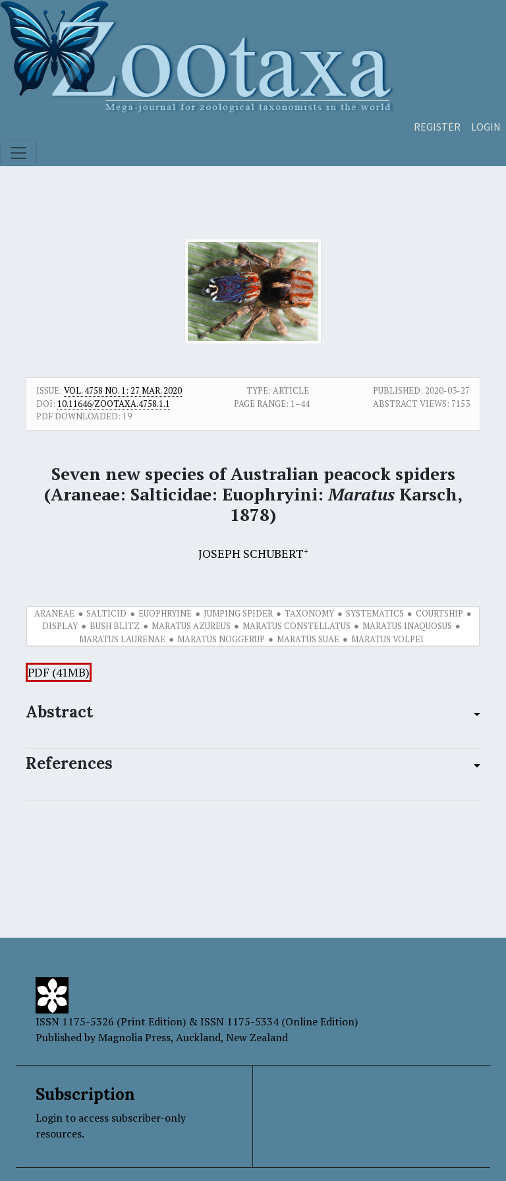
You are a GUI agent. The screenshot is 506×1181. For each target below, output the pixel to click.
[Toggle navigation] (18, 153)
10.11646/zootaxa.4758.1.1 (113, 403)
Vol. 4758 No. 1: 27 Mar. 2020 (123, 390)
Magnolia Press (134, 1037)
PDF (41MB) (59, 672)
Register (437, 126)
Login (486, 126)
